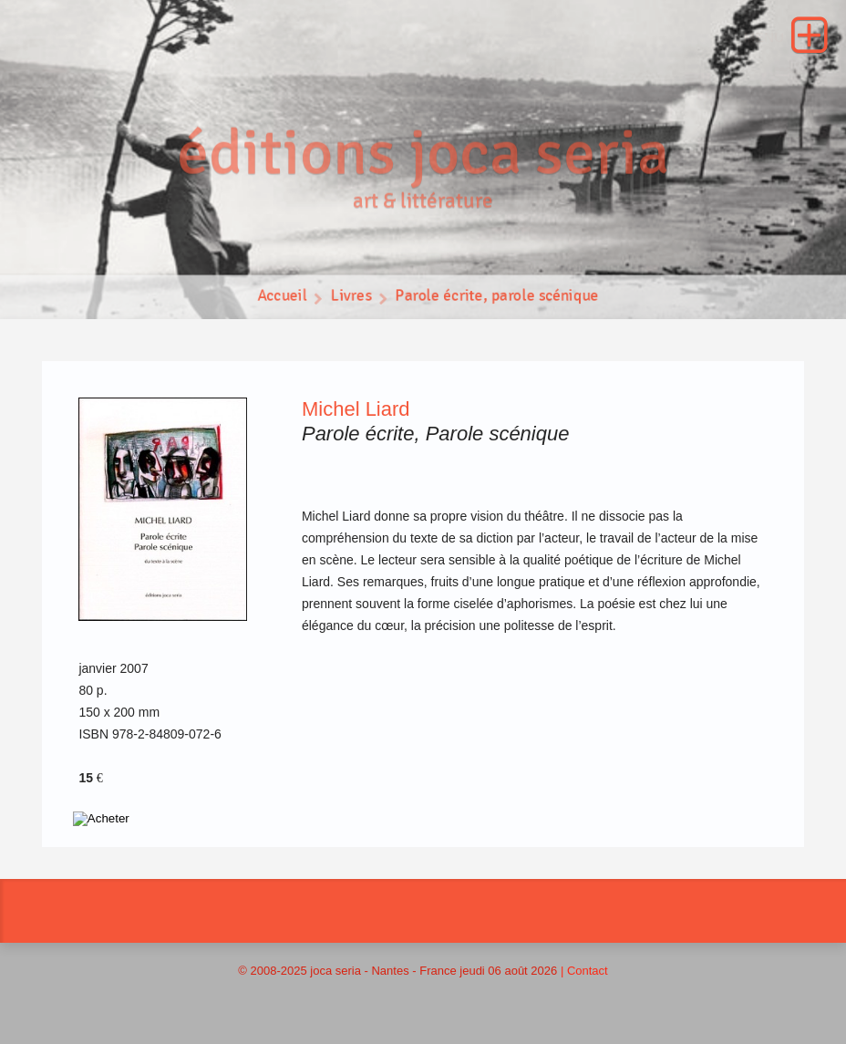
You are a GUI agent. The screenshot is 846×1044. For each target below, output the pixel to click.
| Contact (584, 970)
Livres (349, 298)
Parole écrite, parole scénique (498, 298)
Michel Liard (356, 409)
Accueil (279, 298)
